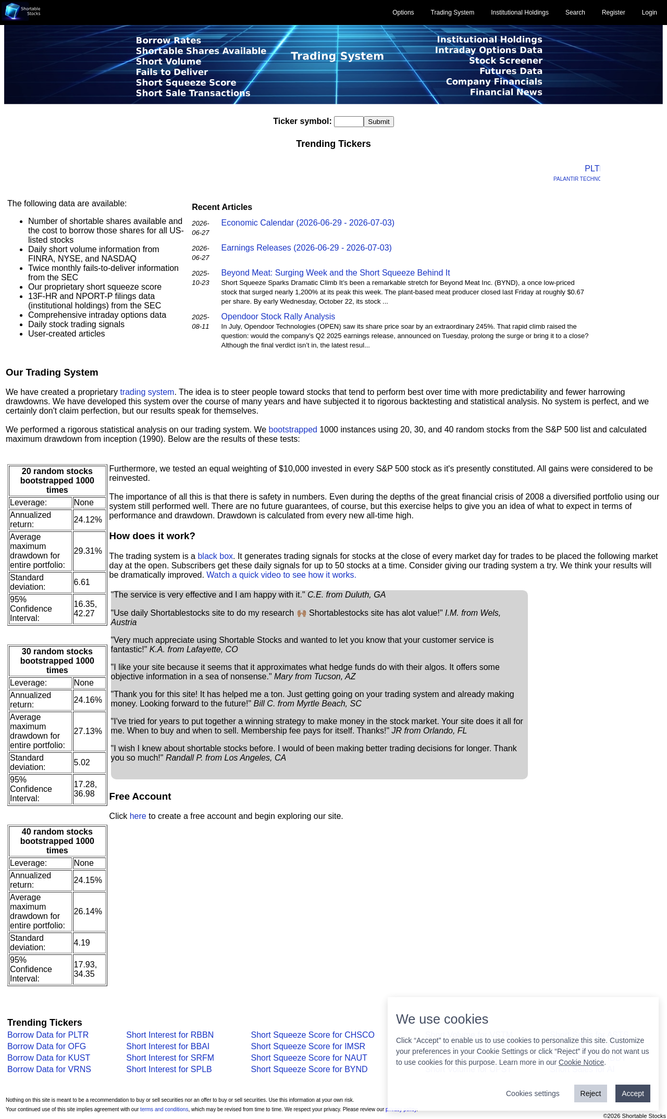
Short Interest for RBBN (170, 1034)
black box (215, 556)
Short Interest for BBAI (167, 1046)
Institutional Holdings (520, 12)
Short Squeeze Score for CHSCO (313, 1034)
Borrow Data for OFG (46, 1046)
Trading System (453, 12)
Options (403, 12)
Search (575, 12)
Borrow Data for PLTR (48, 1034)
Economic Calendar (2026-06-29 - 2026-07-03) (308, 222)
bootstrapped (293, 429)
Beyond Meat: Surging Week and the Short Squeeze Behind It (335, 272)
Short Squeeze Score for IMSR (308, 1046)
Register (613, 12)
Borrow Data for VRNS (49, 1069)
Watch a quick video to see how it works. (281, 574)
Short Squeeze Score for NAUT (309, 1057)
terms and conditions (164, 1109)
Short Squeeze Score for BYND (309, 1069)
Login (649, 12)
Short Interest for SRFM (170, 1057)
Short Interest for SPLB (169, 1069)
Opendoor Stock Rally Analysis (278, 316)
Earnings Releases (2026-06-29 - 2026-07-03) (306, 247)
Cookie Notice (581, 1062)
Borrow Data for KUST (48, 1057)
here (138, 816)
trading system (147, 392)
